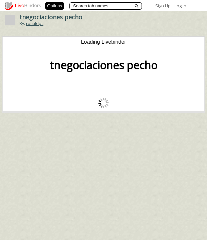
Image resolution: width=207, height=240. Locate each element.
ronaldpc (34, 23)
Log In (180, 6)
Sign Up (163, 6)
